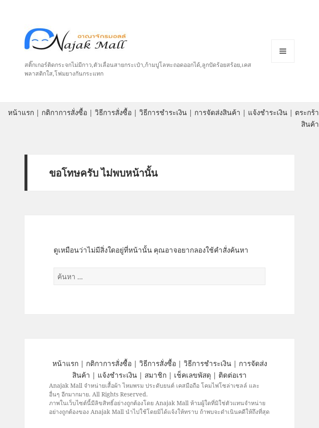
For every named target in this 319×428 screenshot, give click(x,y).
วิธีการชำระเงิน (163, 112)
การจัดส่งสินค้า (217, 112)
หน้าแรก (21, 112)
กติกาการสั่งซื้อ (64, 112)
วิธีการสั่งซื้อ (113, 112)
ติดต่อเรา (232, 375)
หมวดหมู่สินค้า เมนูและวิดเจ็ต (282, 51)
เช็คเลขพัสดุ (192, 375)
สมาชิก (156, 375)
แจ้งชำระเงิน (267, 112)
